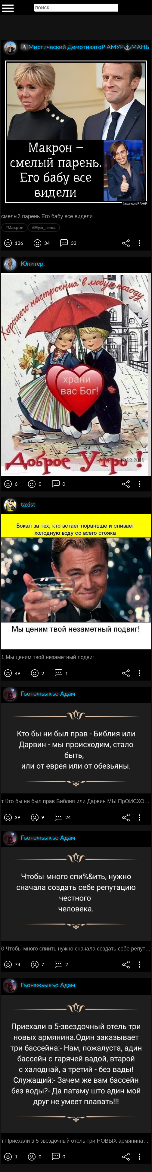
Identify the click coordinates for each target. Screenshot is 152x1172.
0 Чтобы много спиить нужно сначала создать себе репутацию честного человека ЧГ (76, 949)
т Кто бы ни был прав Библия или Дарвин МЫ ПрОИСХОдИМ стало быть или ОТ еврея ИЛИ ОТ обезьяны (76, 801)
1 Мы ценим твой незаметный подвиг (48, 657)
